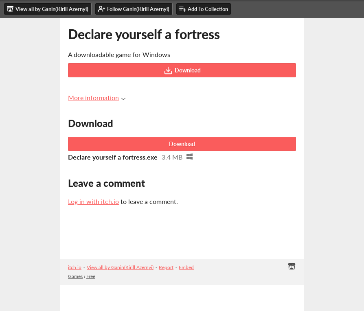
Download (182, 70)
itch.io (74, 267)
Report (166, 267)
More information (97, 97)
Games (75, 276)
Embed (186, 267)
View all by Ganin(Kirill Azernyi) (120, 267)
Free (90, 276)
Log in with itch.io (93, 201)
